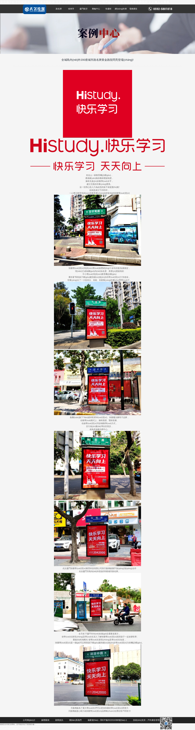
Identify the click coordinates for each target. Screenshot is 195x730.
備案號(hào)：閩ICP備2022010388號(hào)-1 (107, 720)
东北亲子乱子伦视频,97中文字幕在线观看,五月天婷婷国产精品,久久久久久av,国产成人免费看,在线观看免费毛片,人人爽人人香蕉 (84, 2)
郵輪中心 (96, 9)
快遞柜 (108, 9)
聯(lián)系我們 (75, 720)
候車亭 (71, 9)
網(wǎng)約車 (121, 9)
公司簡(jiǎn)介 (29, 720)
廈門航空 (84, 9)
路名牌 (59, 9)
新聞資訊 (59, 720)
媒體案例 (45, 720)
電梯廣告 (133, 9)
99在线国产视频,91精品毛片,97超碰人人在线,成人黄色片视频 (20, 729)
